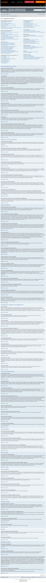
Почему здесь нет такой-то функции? (28, 56)
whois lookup (16, 558)
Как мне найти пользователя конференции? (29, 42)
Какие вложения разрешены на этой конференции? (30, 51)
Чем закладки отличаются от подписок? (29, 46)
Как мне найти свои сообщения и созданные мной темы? (31, 43)
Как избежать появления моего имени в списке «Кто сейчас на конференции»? (10, 32)
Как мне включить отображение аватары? (7, 37)
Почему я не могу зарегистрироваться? (6, 23)
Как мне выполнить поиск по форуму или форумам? (30, 39)
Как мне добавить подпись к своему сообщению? (8, 44)
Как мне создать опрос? (4, 45)
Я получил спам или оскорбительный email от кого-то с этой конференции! (34, 32)
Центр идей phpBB (10, 552)
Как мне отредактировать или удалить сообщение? (8, 43)
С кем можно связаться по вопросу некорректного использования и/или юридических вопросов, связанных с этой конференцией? (33, 57)
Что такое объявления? (4, 60)
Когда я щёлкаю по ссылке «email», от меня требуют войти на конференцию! (10, 39)
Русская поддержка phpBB (23, 580)
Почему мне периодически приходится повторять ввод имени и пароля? (11, 27)
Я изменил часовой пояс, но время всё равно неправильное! (9, 34)
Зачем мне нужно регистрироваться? (6, 21)
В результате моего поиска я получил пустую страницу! (31, 41)
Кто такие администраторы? (27, 21)
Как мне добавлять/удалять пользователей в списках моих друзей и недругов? (33, 36)
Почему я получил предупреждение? (6, 49)
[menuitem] (5, 14)
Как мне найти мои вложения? (27, 52)
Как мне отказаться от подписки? (28, 48)
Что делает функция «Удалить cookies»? (6, 28)
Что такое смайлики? (4, 57)
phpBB (36, 170)
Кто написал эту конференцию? (27, 55)
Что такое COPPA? (3, 22)
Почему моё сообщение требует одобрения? (7, 52)
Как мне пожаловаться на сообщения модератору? (8, 50)
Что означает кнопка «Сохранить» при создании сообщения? (9, 51)
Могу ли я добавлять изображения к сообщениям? (8, 58)
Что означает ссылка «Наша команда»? (29, 27)
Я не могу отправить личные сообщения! (29, 30)
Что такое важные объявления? (5, 59)
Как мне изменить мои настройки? (6, 31)
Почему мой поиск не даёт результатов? (29, 40)
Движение (13, 2)
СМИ (44, 5)
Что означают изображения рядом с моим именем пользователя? (10, 36)
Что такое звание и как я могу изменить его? (7, 38)
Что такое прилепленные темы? (5, 61)
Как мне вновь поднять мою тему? (6, 53)
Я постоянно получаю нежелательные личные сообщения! (31, 31)
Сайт (40, 5)
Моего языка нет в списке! (4, 35)
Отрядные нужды (20, 2)
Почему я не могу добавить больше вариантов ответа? (9, 46)
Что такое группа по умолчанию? (28, 26)
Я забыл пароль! (3, 26)
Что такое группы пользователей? (28, 23)
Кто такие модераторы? (26, 22)
